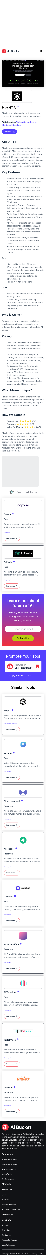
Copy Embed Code (23, 675)
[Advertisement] (23, 23)
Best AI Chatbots (9, 1205)
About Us (5, 1225)
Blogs (4, 1195)
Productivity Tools (9, 1159)
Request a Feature (9, 1240)
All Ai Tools (6, 1184)
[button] (41, 51)
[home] (11, 51)
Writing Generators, (25, 122)
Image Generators (9, 1164)
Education (16, 125)
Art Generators (8, 1179)
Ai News (5, 1200)
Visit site (8, 131)
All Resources (7, 1214)
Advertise (6, 1230)
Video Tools (7, 1174)
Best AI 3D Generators (11, 1209)
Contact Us (6, 1235)
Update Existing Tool (10, 1245)
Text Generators (9, 1169)
